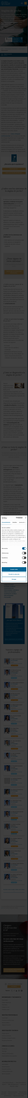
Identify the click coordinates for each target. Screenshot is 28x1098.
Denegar (14, 579)
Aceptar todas (14, 569)
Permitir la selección (14, 574)
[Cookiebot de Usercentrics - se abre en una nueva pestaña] (16, 518)
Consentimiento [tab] (6, 522)
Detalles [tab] (15, 522)
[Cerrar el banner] (25, 517)
